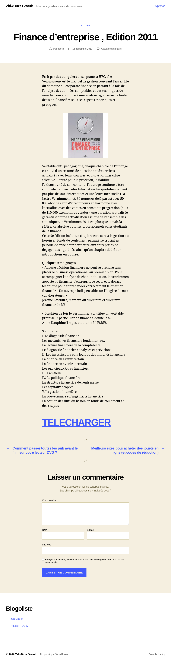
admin (61, 49)
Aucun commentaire (111, 49)
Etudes (85, 25)
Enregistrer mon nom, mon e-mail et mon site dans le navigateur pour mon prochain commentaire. (85, 561)
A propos (160, 5)
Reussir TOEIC (19, 625)
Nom (44, 530)
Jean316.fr (16, 618)
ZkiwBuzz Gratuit (19, 6)
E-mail (90, 530)
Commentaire (50, 500)
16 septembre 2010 (82, 49)
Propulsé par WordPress (54, 654)
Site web (46, 544)
